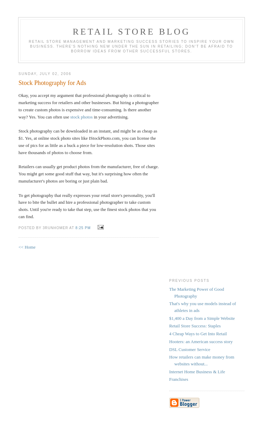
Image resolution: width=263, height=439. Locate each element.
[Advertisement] (196, 169)
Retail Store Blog (131, 32)
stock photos (81, 117)
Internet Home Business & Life (197, 371)
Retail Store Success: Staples (195, 325)
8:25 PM (83, 228)
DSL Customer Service (189, 349)
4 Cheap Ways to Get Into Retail (198, 333)
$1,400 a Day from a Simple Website (202, 318)
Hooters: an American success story (201, 341)
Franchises (178, 379)
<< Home (27, 247)
